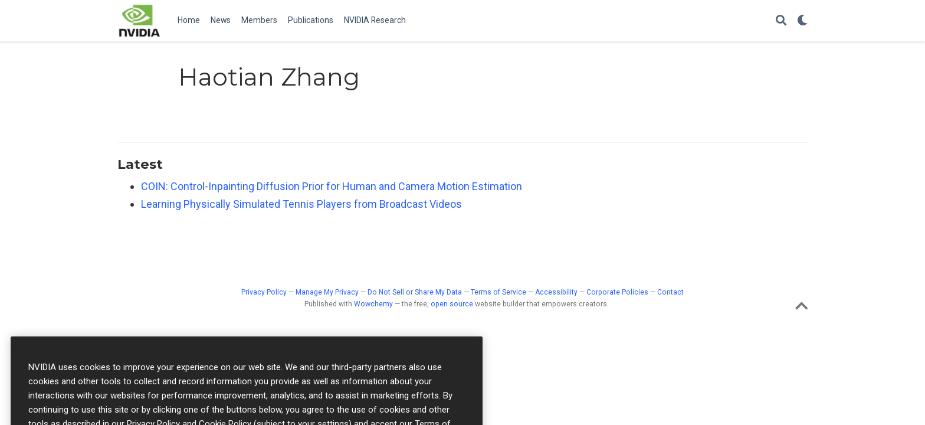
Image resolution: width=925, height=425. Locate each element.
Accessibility (556, 292)
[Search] (781, 21)
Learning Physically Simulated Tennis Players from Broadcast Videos (301, 204)
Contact (670, 292)
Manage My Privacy (327, 292)
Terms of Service (498, 292)
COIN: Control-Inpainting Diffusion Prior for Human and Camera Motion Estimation (331, 186)
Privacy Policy (264, 292)
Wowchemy (373, 304)
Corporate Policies (617, 292)
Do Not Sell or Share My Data (415, 292)
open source (452, 304)
